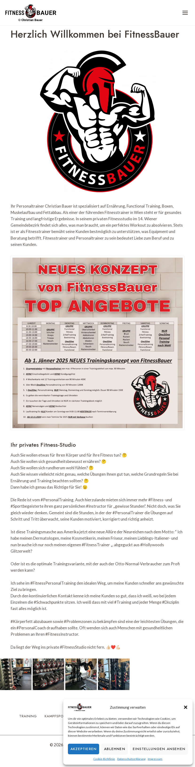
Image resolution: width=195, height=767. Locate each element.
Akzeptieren (83, 748)
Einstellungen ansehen (159, 748)
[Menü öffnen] (185, 12)
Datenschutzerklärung (131, 759)
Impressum (155, 759)
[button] (185, 707)
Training (28, 716)
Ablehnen (114, 748)
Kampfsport (56, 716)
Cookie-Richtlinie (104, 759)
